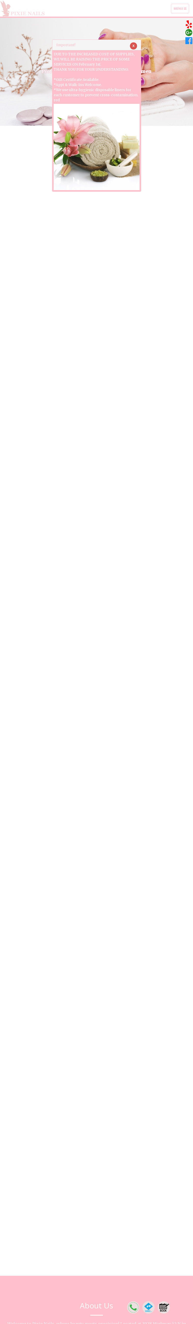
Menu (181, 9)
